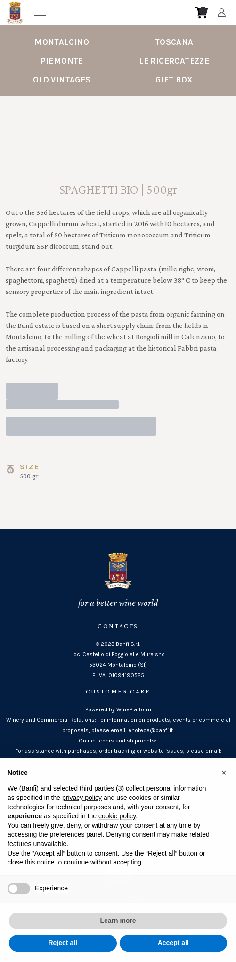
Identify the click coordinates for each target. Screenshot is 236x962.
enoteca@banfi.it (151, 730)
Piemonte (62, 60)
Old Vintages (62, 79)
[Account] (222, 12)
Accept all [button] (173, 952)
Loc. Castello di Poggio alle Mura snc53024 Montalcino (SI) (118, 659)
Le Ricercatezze (174, 60)
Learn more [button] (118, 930)
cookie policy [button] (117, 826)
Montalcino (61, 42)
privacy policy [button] (82, 807)
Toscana (174, 42)
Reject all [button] (63, 952)
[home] (121, 12)
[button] (223, 782)
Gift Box (174, 79)
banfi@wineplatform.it (118, 761)
